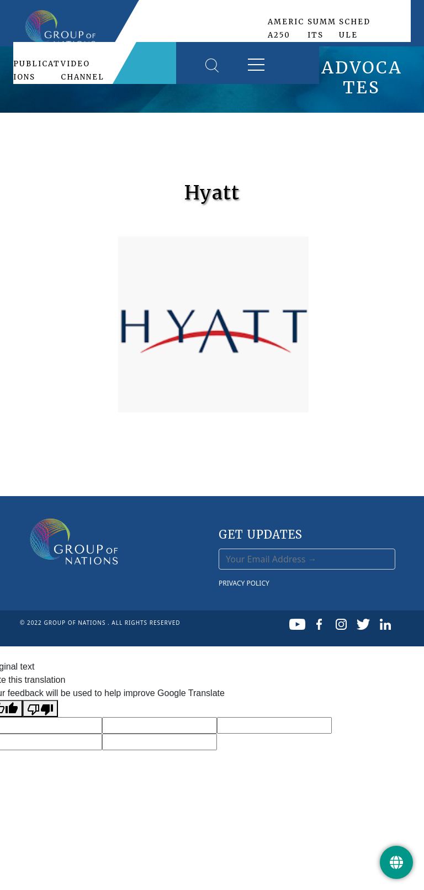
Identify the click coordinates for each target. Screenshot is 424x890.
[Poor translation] (40, 708)
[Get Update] (396, 862)
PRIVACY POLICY (244, 583)
